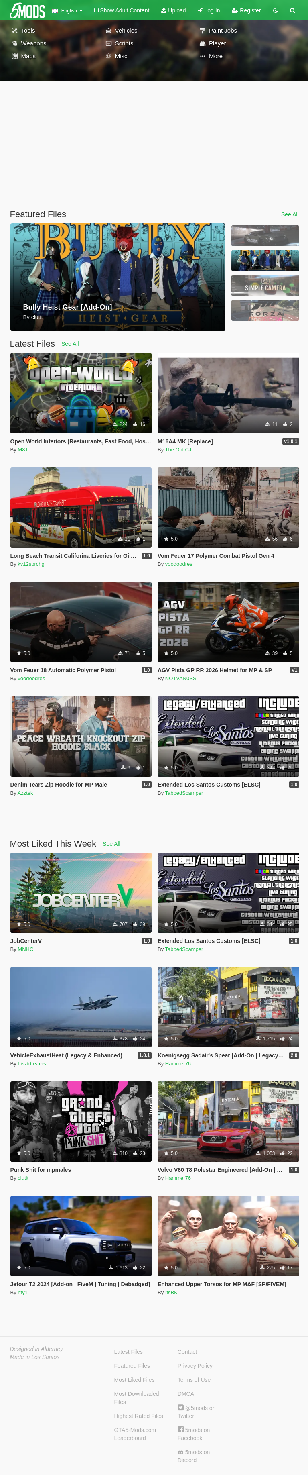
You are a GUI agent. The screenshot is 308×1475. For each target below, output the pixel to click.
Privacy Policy (195, 1366)
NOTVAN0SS (181, 678)
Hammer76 (178, 1064)
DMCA (186, 1394)
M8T (23, 450)
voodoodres (178, 564)
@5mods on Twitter (197, 1411)
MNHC (25, 949)
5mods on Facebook (194, 1433)
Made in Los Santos (35, 1357)
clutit (23, 1178)
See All (290, 214)
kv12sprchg (31, 564)
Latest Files (128, 1352)
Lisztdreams (32, 1064)
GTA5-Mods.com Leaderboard (135, 1434)
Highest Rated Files (138, 1416)
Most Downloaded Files (136, 1398)
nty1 (23, 1292)
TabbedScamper (184, 793)
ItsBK (171, 1292)
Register (246, 10)
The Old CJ (178, 450)
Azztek (25, 793)
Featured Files (132, 1366)
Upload (173, 10)
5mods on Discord (194, 1456)
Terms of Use (194, 1380)
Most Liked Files (134, 1380)
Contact (187, 1352)
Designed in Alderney (36, 1349)
